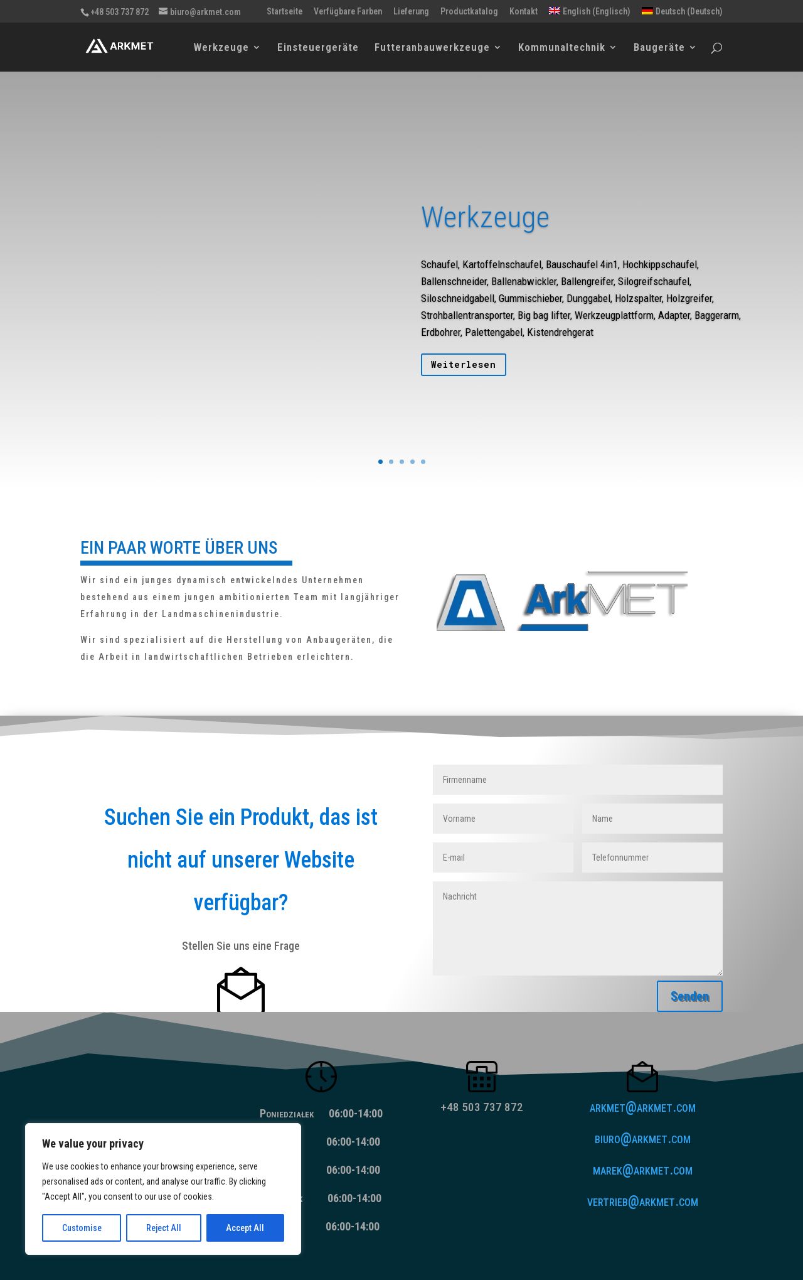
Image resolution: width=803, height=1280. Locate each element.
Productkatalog (469, 11)
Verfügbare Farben (348, 11)
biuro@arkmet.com (643, 1138)
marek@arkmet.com (643, 1169)
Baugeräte (659, 48)
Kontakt (523, 11)
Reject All (163, 1228)
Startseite (284, 11)
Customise (82, 1228)
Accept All (245, 1228)
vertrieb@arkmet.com (642, 1201)
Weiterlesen (463, 374)
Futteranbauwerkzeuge (432, 48)
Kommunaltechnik (561, 48)
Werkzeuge (221, 48)
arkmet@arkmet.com (643, 1107)
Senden (690, 996)
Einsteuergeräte (318, 48)
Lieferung (411, 11)
